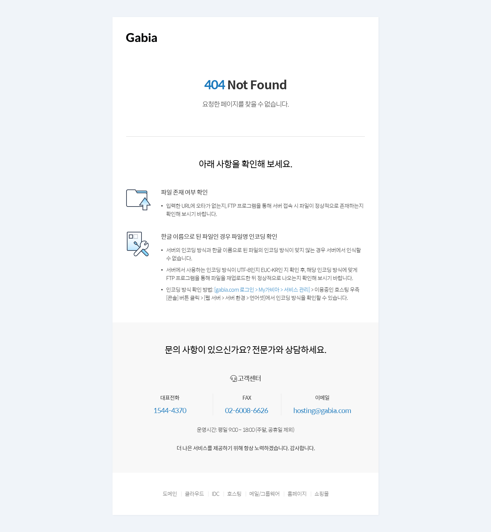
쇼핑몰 (321, 493)
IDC (215, 493)
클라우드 (194, 493)
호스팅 (234, 493)
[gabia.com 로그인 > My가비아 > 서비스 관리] (262, 289)
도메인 (170, 493)
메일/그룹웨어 (264, 493)
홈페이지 (297, 493)
